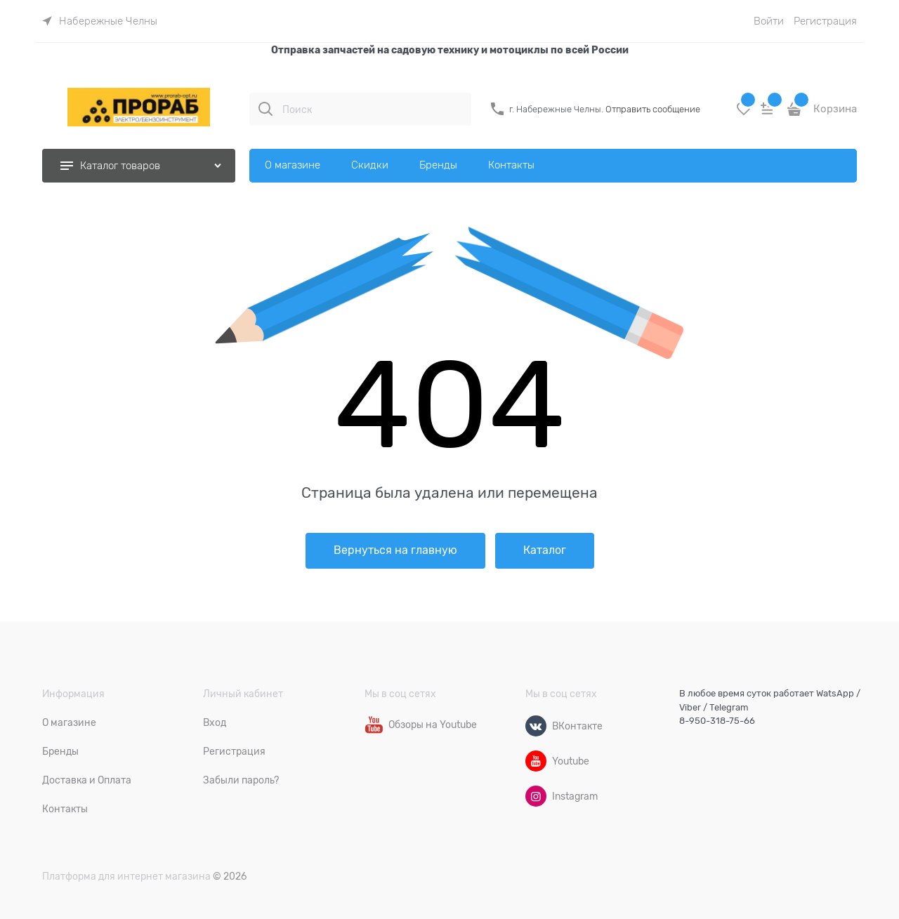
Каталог (544, 550)
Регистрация (825, 21)
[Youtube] (535, 761)
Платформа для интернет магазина (126, 876)
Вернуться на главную (395, 550)
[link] (99, 21)
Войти (769, 21)
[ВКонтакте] (535, 725)
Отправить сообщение (652, 109)
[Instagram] (535, 796)
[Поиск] (265, 109)
